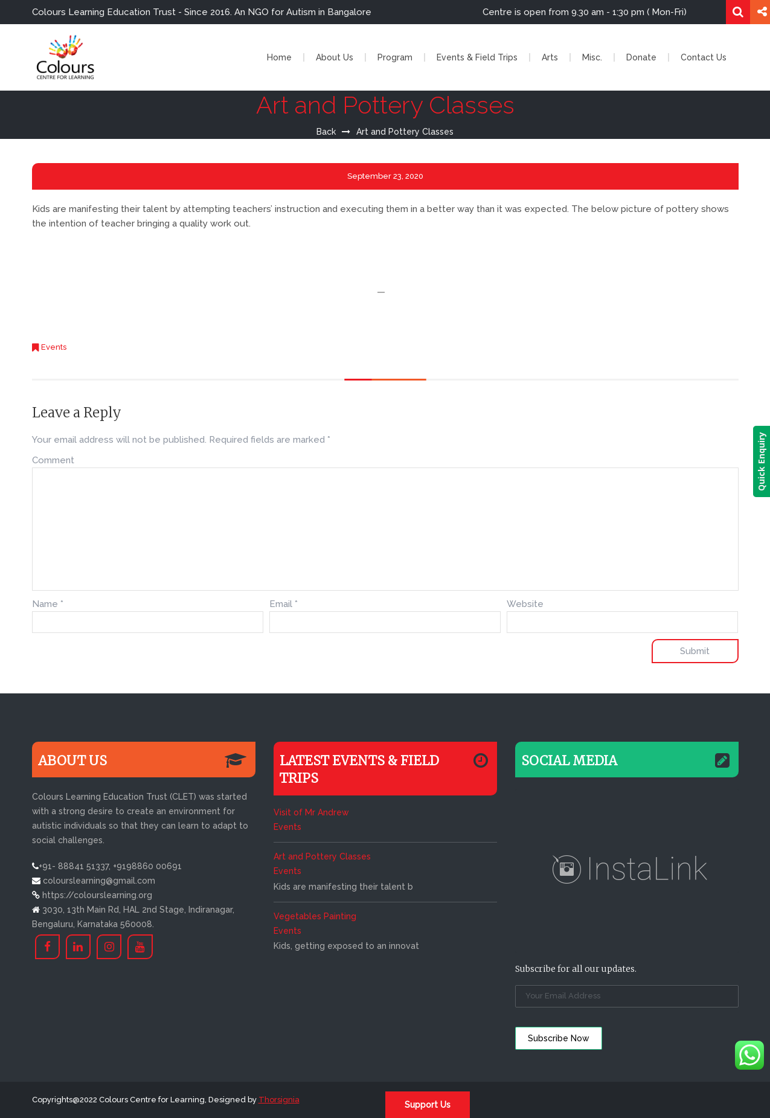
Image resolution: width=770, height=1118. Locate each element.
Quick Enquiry (761, 461)
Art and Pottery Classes (322, 856)
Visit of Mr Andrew (311, 812)
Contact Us (704, 57)
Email (283, 604)
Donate (641, 57)
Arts (550, 57)
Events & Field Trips (477, 57)
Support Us (428, 1105)
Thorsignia (279, 1099)
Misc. (592, 57)
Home (279, 57)
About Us (334, 57)
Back (326, 132)
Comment (53, 460)
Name (47, 604)
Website (525, 604)
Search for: (738, 12)
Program (394, 57)
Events (53, 347)
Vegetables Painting (315, 916)
